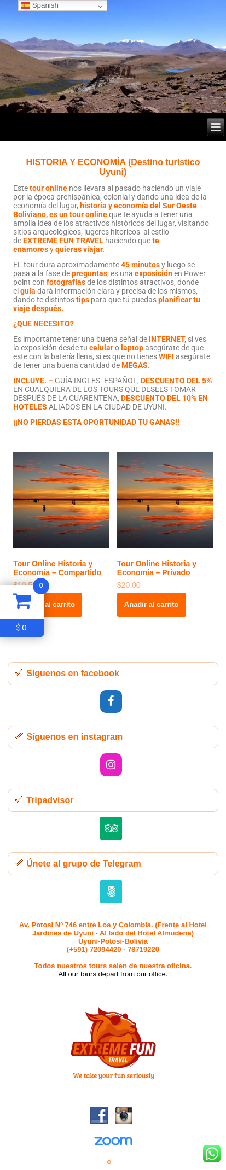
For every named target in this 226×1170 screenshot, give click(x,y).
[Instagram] (111, 764)
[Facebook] (111, 701)
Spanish (40, 5)
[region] (113, 56)
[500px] (111, 891)
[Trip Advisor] (111, 828)
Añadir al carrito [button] (47, 604)
